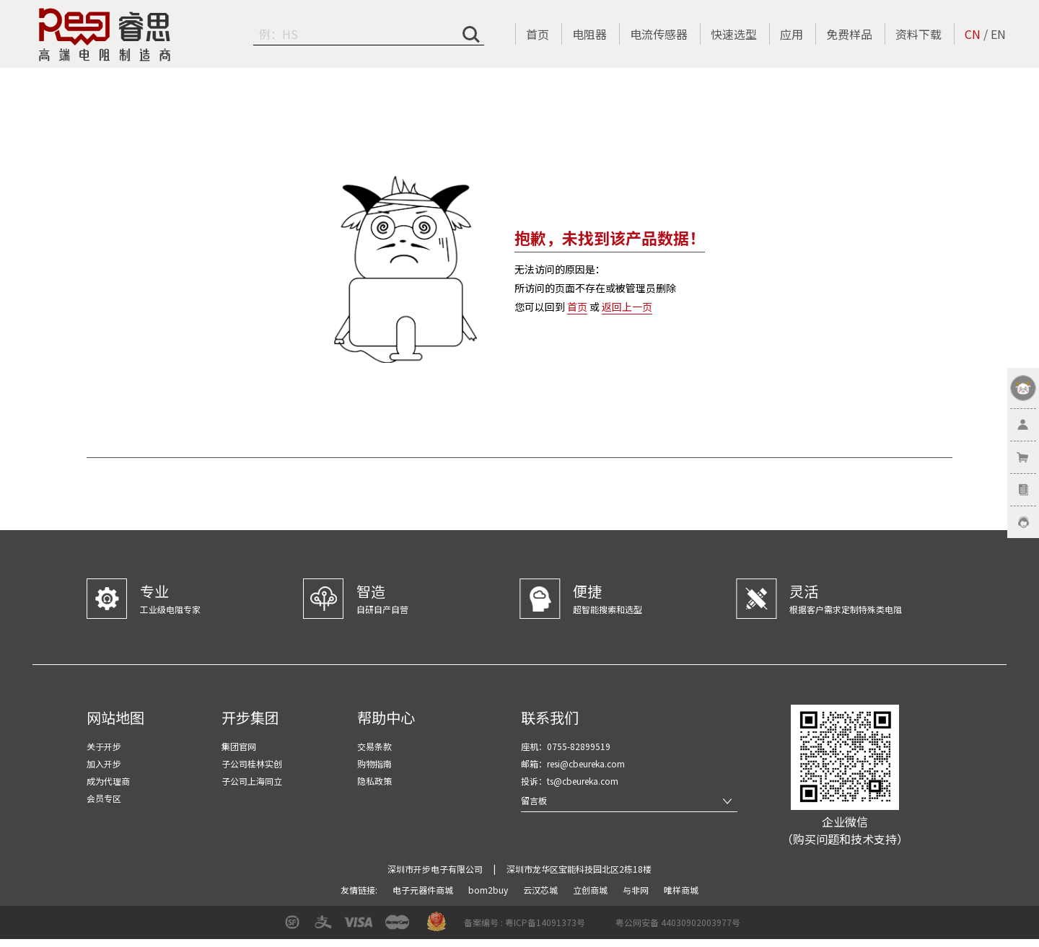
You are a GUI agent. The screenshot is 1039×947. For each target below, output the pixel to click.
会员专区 (104, 798)
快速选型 (734, 34)
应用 (791, 34)
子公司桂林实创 (252, 763)
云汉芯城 (541, 890)
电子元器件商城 (424, 890)
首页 (537, 34)
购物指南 (374, 763)
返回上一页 (627, 306)
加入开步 (104, 763)
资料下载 (918, 34)
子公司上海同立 (252, 781)
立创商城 (591, 890)
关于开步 (104, 746)
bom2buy (489, 890)
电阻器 (589, 34)
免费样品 (849, 34)
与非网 (637, 890)
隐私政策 (374, 781)
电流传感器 (659, 34)
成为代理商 (108, 781)
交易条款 (374, 746)
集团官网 (239, 746)
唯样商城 (681, 890)
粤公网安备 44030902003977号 (677, 922)
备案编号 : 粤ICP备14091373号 (524, 922)
